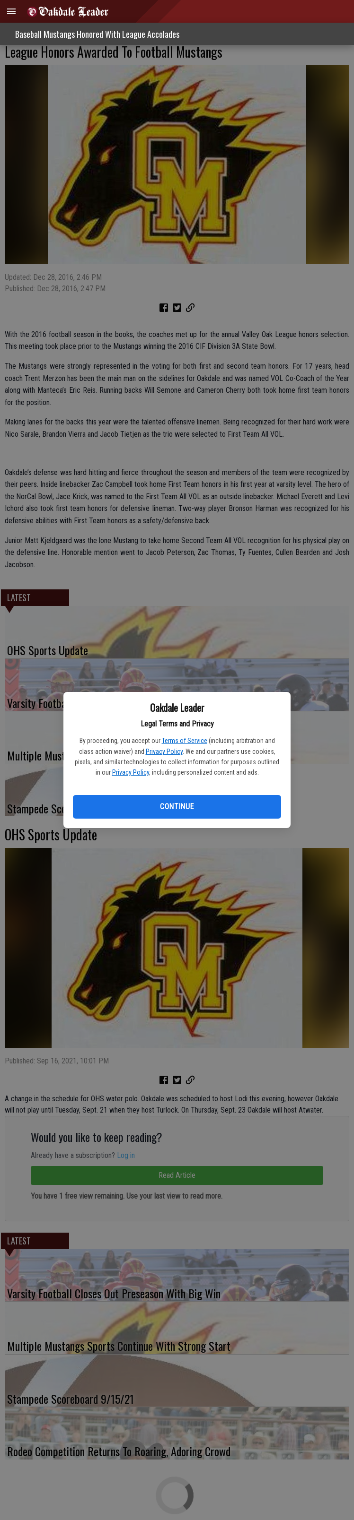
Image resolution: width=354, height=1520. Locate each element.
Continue (177, 806)
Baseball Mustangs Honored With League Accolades (97, 34)
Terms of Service (184, 740)
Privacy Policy (164, 751)
